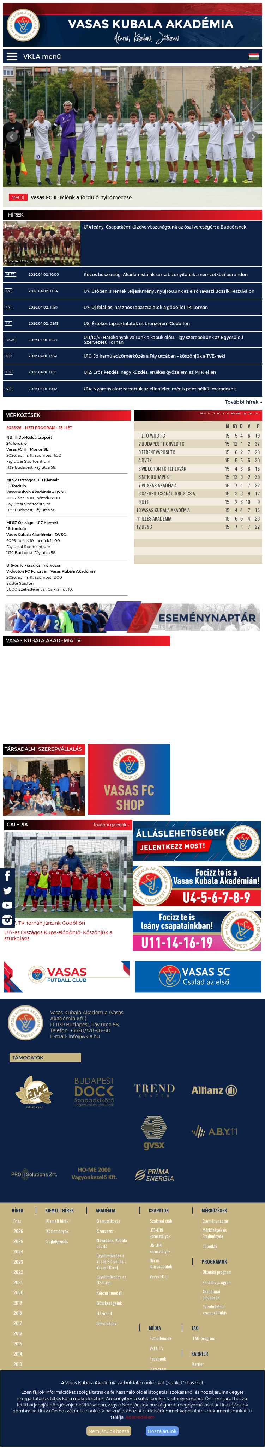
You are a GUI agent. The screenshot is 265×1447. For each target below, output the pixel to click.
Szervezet (105, 1231)
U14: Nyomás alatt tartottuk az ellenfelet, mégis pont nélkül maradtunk (160, 388)
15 (223, 413)
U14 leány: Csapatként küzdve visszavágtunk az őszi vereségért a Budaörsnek (165, 226)
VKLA (10, 339)
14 (227, 413)
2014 (17, 1354)
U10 (9, 356)
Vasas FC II (159, 1276)
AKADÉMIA (105, 1210)
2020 (18, 1292)
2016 (17, 1333)
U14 (8, 388)
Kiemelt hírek (57, 1221)
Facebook (158, 1359)
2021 (17, 1282)
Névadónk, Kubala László (112, 1243)
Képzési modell (109, 1293)
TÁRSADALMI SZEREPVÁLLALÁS (43, 749)
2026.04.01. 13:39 (43, 356)
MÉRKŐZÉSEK (214, 1210)
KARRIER (199, 1353)
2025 (18, 1241)
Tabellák (210, 1246)
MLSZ (10, 274)
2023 (18, 1262)
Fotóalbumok (160, 1338)
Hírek (16, 215)
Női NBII (236, 413)
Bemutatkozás (108, 1221)
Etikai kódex (106, 1323)
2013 (17, 1364)
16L (251, 413)
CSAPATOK (159, 1210)
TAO (195, 1327)
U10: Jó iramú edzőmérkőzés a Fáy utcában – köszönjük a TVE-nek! (154, 355)
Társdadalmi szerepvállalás (215, 1309)
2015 (17, 1343)
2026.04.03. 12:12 (18, 261)
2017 (17, 1323)
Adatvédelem (140, 1416)
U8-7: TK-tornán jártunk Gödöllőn (44, 923)
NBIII (203, 413)
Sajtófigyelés (57, 1241)
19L (245, 413)
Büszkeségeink (109, 1303)
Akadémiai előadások (211, 1294)
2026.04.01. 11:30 (43, 372)
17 (213, 413)
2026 (18, 1231)
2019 (17, 1303)
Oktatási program (217, 1272)
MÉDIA (155, 1327)
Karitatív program (217, 1282)
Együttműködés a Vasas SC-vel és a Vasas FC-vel (112, 1261)
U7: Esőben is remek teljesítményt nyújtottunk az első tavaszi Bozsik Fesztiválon (169, 290)
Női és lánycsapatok (161, 1263)
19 (209, 413)
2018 (17, 1313)
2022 (18, 1272)
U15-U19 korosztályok (160, 1233)
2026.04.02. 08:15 (44, 323)
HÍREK (17, 1210)
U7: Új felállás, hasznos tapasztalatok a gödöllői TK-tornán (146, 307)
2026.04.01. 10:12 (43, 389)
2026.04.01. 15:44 (43, 340)
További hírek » (243, 402)
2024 (18, 1251)
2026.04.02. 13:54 (43, 291)
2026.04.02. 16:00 (44, 274)
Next (253, 136)
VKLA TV (156, 1348)
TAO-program (203, 1338)
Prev (12, 136)
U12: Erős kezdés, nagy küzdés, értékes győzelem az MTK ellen (150, 372)
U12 (8, 372)
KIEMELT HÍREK (59, 1210)
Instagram (158, 1369)
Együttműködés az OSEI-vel (111, 1279)
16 (218, 413)
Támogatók (27, 1057)
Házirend (104, 1313)
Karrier (198, 1364)
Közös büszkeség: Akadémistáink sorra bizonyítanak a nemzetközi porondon (166, 274)
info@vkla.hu (84, 1036)
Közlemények (57, 1231)
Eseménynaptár (215, 1221)
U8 (8, 323)
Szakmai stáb (161, 1221)
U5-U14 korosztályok (160, 1248)
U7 (8, 291)
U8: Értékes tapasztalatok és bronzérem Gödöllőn (137, 323)
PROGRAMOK (214, 1261)
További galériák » (111, 824)
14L (257, 413)
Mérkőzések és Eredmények (215, 1233)
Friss (17, 1221)
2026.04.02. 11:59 (43, 307)
